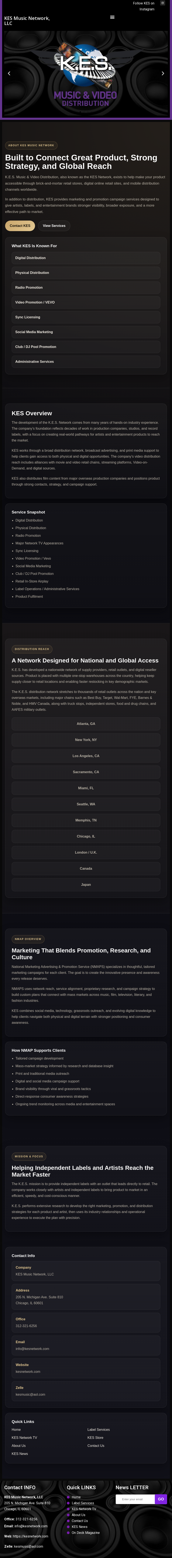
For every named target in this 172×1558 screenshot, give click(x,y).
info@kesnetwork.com (32, 1349)
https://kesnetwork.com (30, 1536)
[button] (112, 16)
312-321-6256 (26, 1326)
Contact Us (95, 1446)
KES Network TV (24, 1437)
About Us (19, 1446)
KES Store (95, 1437)
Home (16, 1429)
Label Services (98, 1429)
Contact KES (20, 226)
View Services (54, 226)
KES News (20, 1454)
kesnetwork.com (28, 1371)
